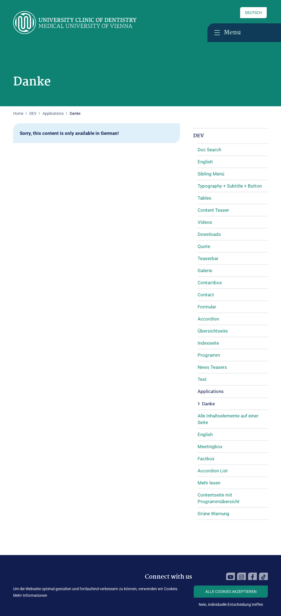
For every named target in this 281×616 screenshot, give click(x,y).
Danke (208, 403)
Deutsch (253, 12)
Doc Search (209, 149)
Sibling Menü (211, 174)
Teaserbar (208, 258)
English (205, 162)
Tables (204, 198)
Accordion (208, 319)
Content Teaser (213, 210)
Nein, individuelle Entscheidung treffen (231, 604)
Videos (205, 222)
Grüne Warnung (213, 513)
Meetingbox (210, 446)
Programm (209, 355)
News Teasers (212, 367)
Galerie (205, 270)
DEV (198, 136)
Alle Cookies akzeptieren (231, 591)
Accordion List (213, 470)
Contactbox (210, 282)
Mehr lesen (209, 483)
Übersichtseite (213, 331)
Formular (207, 307)
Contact (206, 294)
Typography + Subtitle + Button (230, 186)
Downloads (209, 234)
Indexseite (208, 343)
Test (202, 379)
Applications (53, 113)
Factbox (206, 458)
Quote (204, 246)
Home (18, 113)
